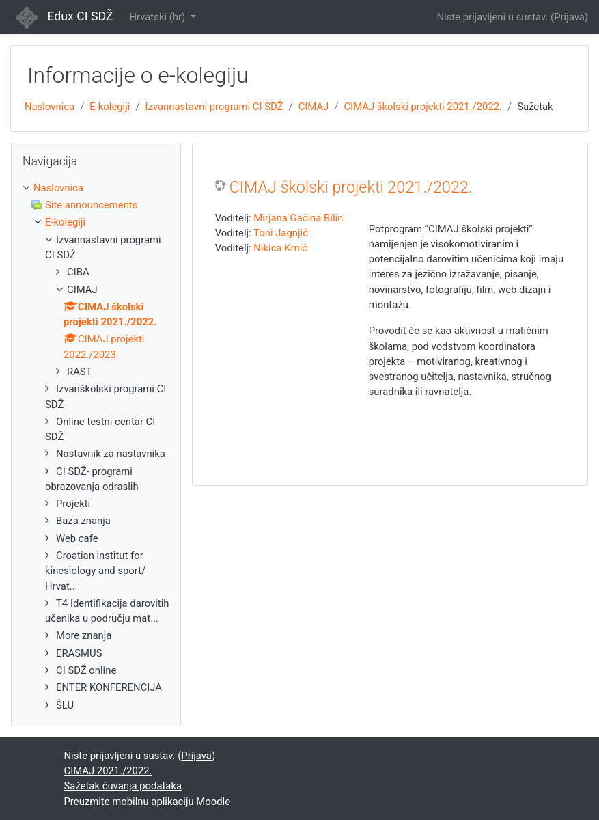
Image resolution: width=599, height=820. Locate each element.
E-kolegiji (109, 106)
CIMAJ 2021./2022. (108, 771)
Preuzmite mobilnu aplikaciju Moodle (147, 801)
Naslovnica (49, 106)
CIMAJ (313, 106)
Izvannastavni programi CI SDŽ (214, 106)
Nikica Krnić (280, 248)
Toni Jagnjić (280, 233)
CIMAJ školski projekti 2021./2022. (423, 106)
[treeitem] (96, 187)
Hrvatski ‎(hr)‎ (158, 17)
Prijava (569, 17)
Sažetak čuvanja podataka (123, 786)
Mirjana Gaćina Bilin (298, 218)
